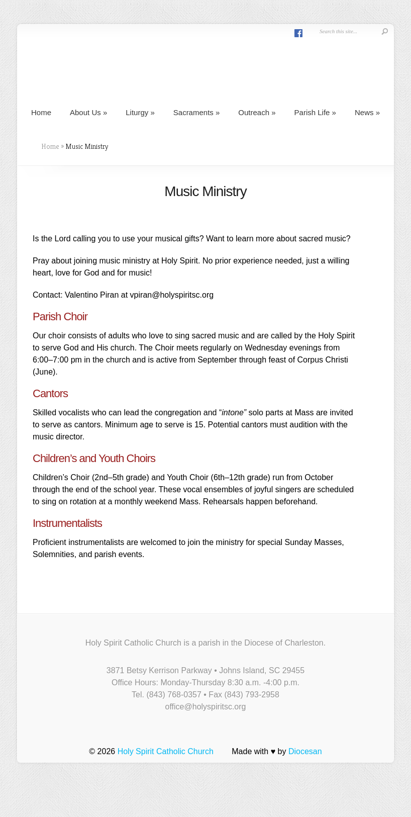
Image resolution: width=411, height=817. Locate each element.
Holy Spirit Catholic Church (166, 751)
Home (41, 112)
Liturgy (140, 112)
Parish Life (315, 112)
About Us (88, 112)
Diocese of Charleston (283, 643)
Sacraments (196, 112)
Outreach (256, 112)
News (367, 112)
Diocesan (305, 751)
